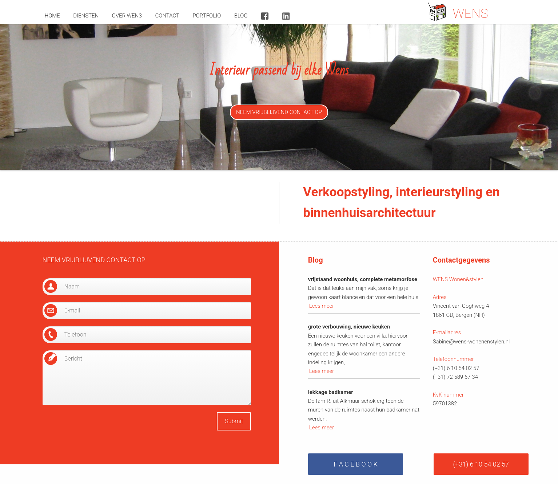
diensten (86, 15)
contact (167, 15)
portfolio (206, 15)
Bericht (147, 377)
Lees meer (321, 306)
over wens (127, 15)
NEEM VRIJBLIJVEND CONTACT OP (279, 112)
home (52, 15)
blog (241, 15)
